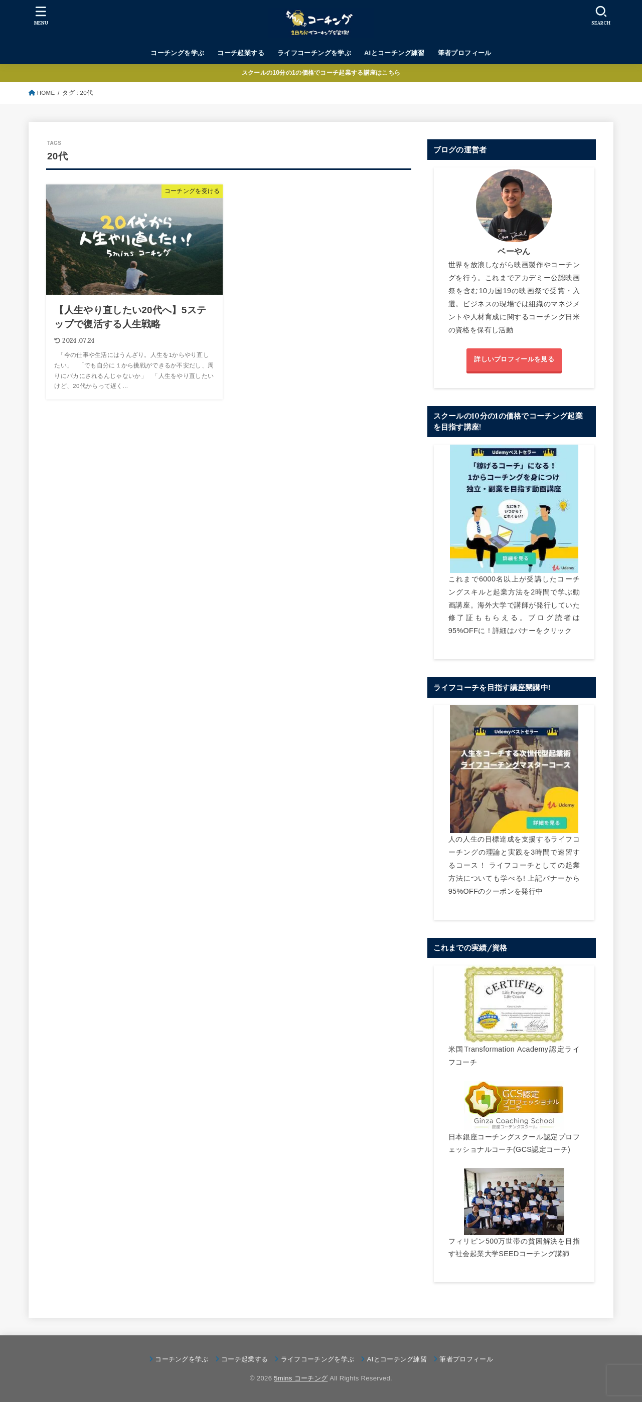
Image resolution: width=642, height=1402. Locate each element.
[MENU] (41, 15)
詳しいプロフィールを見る (514, 359)
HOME (46, 93)
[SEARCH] (600, 15)
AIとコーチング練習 (394, 53)
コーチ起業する (240, 53)
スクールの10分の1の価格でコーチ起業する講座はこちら (321, 72)
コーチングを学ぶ (177, 53)
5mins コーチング (301, 1378)
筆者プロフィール (465, 53)
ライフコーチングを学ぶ (314, 53)
